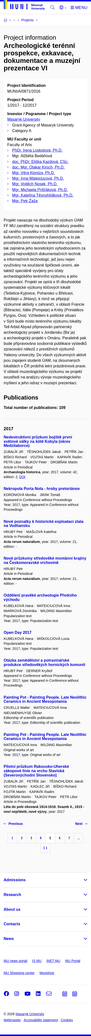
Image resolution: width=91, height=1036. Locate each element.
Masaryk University (23, 119)
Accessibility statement (41, 1020)
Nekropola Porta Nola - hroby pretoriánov (42, 489)
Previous (13, 824)
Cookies (67, 1020)
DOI (22, 477)
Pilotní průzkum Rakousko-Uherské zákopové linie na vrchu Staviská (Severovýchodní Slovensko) (36, 770)
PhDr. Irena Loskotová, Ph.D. (37, 150)
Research (12, 895)
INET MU (53, 961)
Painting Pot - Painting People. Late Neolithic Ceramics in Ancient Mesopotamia (45, 699)
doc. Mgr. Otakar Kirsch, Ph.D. (38, 167)
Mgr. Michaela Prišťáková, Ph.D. (40, 190)
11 (45, 848)
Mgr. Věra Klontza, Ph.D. (33, 173)
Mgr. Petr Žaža (25, 201)
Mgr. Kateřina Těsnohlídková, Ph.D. (42, 195)
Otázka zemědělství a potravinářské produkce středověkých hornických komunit (44, 662)
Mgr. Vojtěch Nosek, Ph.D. (35, 184)
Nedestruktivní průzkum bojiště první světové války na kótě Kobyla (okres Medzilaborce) (38, 441)
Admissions (15, 880)
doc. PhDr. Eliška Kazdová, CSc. (40, 162)
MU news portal (15, 961)
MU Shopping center (19, 973)
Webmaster (12, 1020)
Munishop (47, 973)
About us (12, 909)
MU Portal (72, 961)
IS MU (36, 961)
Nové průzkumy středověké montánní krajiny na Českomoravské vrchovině (45, 560)
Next (81, 824)
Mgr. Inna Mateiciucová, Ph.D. (38, 178)
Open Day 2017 (18, 632)
